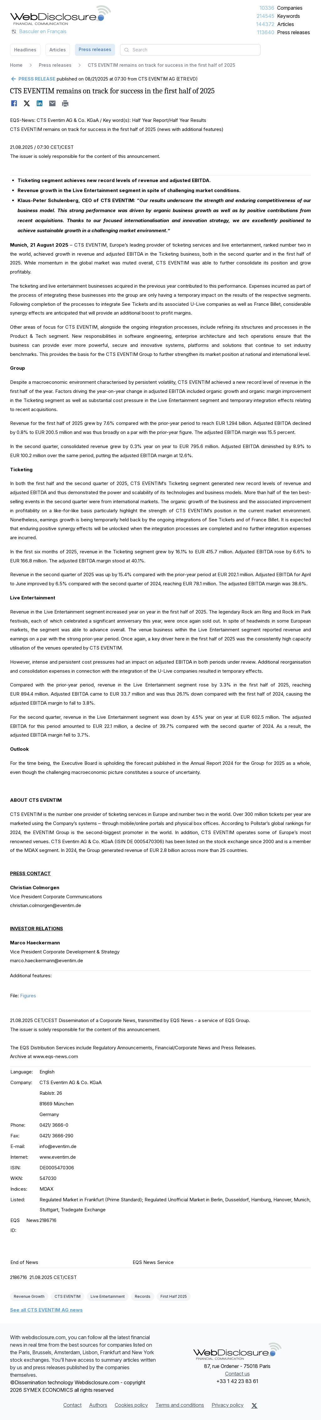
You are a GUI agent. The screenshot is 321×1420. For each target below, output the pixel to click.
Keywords (288, 16)
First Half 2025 (173, 1296)
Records (142, 1296)
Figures (28, 996)
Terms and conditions (179, 1405)
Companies (290, 8)
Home (16, 65)
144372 (265, 24)
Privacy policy (228, 1405)
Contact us (237, 1373)
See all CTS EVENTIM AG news (46, 1310)
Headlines (25, 49)
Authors (98, 1405)
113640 (265, 32)
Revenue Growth (29, 1296)
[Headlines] (60, 15)
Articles (285, 24)
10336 (267, 8)
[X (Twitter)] (254, 1405)
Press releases (293, 32)
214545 (265, 16)
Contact (72, 1405)
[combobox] (190, 49)
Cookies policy (131, 1405)
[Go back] (32, 79)
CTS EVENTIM (68, 1296)
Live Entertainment (108, 1296)
